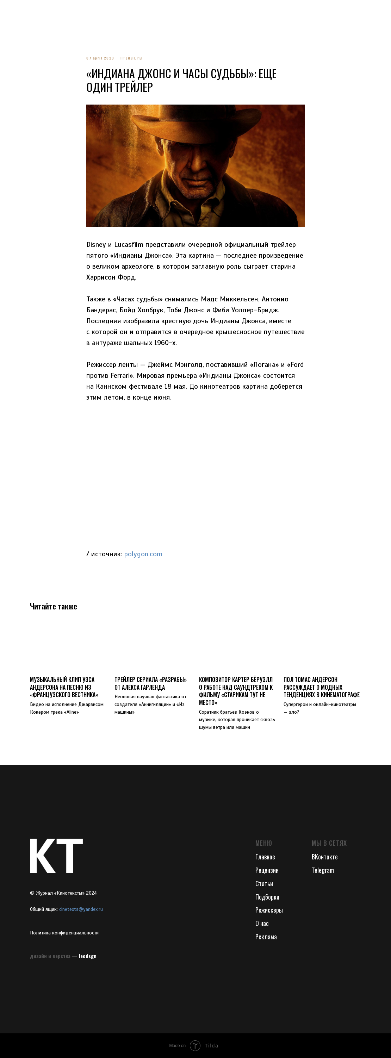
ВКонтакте (325, 856)
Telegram (323, 870)
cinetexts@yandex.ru (81, 909)
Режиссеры (269, 909)
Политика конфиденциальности (64, 933)
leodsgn (88, 955)
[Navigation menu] (12, 10)
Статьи (264, 883)
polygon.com (143, 554)
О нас (262, 923)
